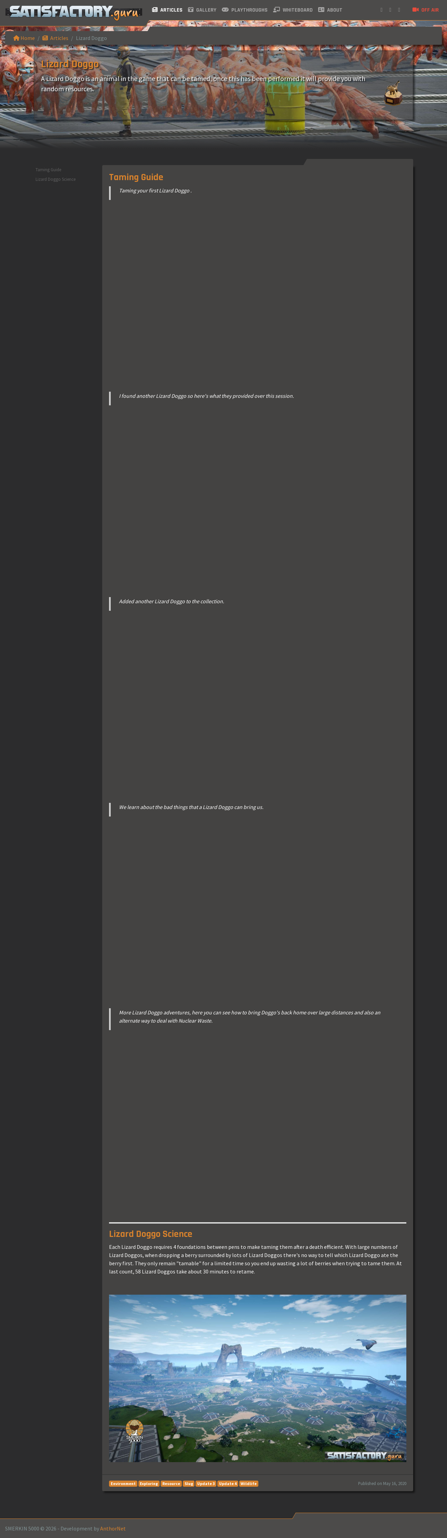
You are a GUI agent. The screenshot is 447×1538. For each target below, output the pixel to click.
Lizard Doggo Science (56, 179)
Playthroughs (245, 10)
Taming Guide (48, 170)
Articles (167, 10)
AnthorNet (113, 1528)
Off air (425, 10)
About (330, 10)
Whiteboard (293, 10)
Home (24, 38)
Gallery (202, 10)
